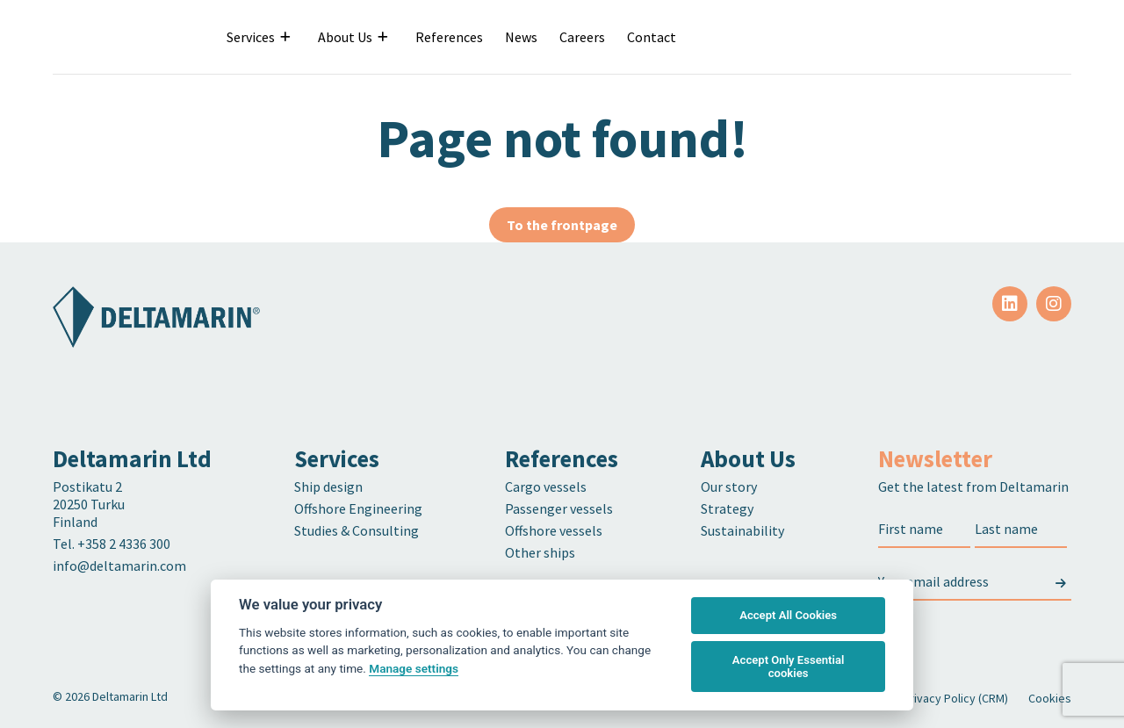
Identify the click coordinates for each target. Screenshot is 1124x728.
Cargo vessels (546, 486)
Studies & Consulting (356, 530)
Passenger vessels (559, 508)
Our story (729, 486)
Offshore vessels (553, 530)
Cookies (1049, 698)
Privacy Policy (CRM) (955, 698)
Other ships (540, 552)
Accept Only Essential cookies (788, 667)
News (521, 37)
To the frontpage (562, 225)
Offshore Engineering (358, 508)
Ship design (328, 486)
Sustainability (742, 530)
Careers (582, 37)
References (449, 37)
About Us (345, 37)
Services (251, 37)
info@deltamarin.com (119, 565)
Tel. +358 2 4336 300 (113, 543)
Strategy (727, 508)
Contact (651, 37)
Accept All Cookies (788, 615)
